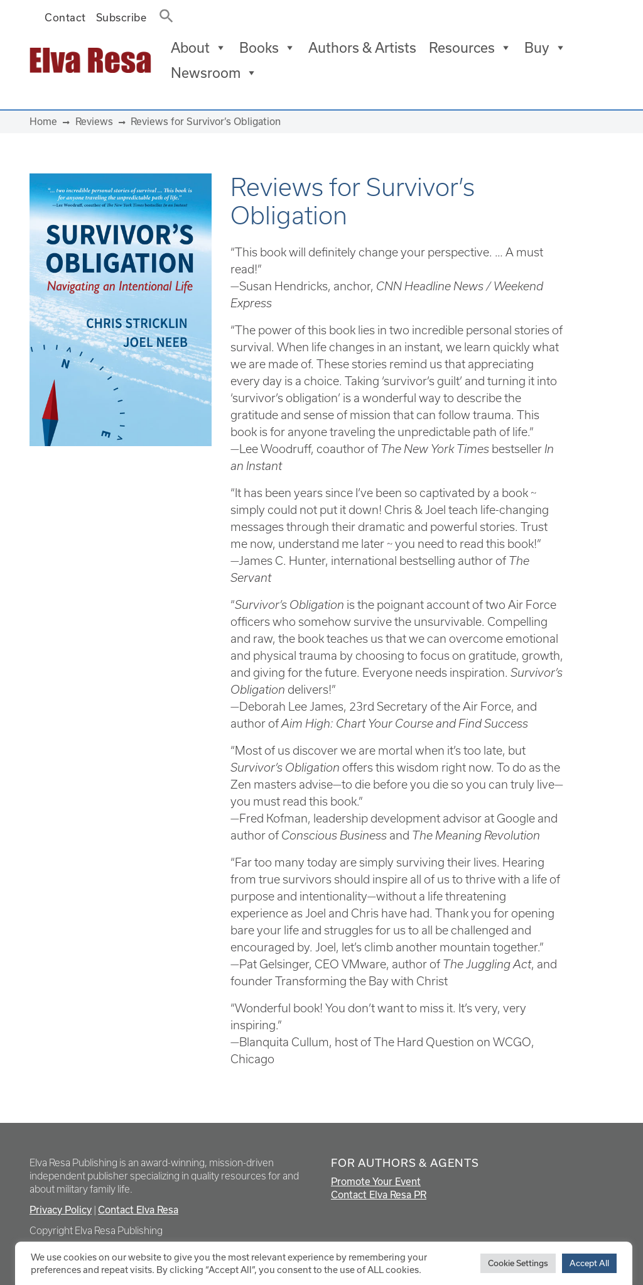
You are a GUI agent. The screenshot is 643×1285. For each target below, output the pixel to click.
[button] (162, 13)
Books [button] (267, 47)
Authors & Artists (362, 47)
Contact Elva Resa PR (378, 1194)
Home (43, 121)
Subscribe (121, 17)
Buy (545, 47)
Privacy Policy (61, 1209)
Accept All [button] (589, 1263)
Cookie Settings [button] (518, 1263)
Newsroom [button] (214, 72)
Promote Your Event (376, 1181)
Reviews (94, 121)
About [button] (199, 47)
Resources (470, 47)
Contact (65, 17)
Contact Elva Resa (138, 1209)
